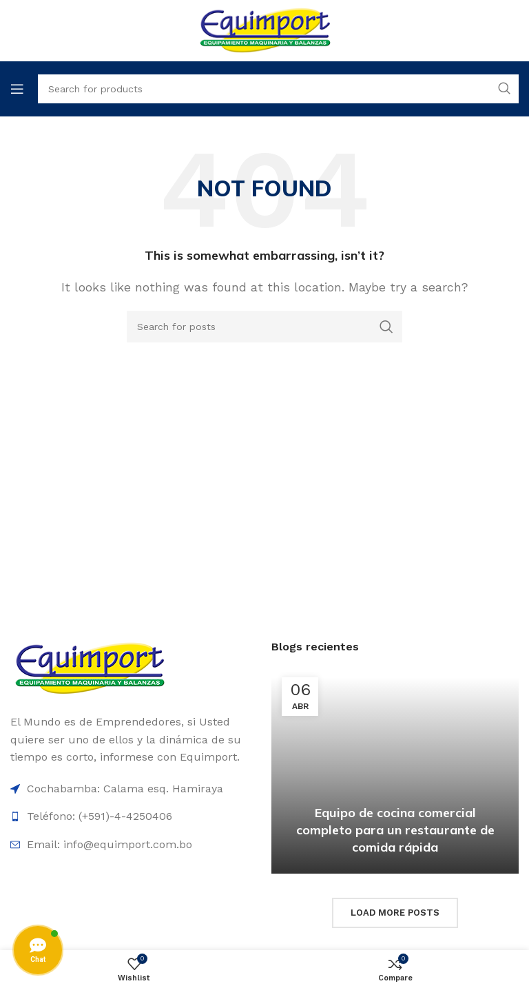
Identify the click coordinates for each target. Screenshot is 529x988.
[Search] (264, 326)
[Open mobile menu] (17, 89)
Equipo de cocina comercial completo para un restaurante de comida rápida (395, 830)
